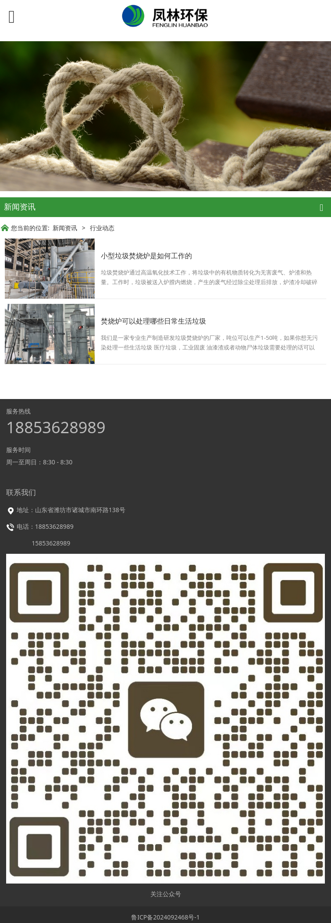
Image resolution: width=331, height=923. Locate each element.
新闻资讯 (65, 228)
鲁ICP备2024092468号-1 (165, 917)
